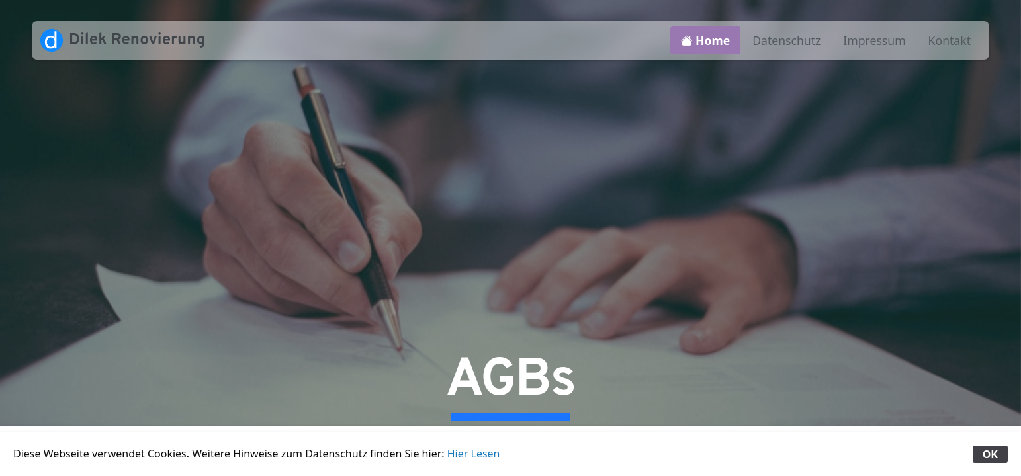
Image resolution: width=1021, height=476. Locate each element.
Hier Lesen (473, 453)
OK (990, 454)
